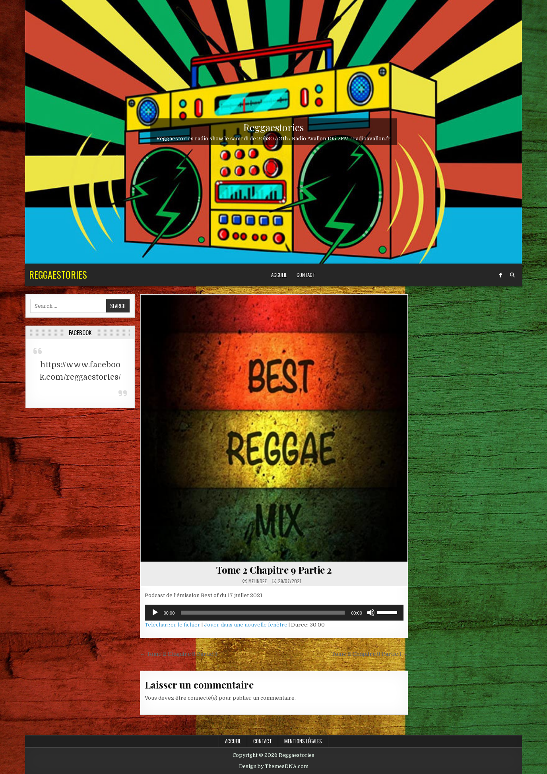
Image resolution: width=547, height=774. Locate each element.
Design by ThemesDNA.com (273, 766)
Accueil (279, 275)
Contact (306, 275)
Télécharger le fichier (172, 625)
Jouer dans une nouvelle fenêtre (245, 625)
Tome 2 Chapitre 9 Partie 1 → (369, 654)
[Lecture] (155, 613)
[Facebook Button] (500, 275)
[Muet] (371, 613)
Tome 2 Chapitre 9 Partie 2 (274, 569)
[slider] (263, 613)
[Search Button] (512, 275)
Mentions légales (303, 741)
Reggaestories (273, 127)
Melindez (257, 581)
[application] (274, 613)
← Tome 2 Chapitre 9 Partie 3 (179, 654)
